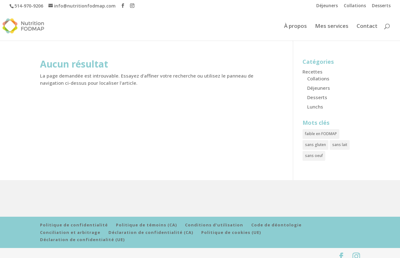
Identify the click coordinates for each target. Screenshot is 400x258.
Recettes (312, 71)
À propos (295, 26)
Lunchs (315, 107)
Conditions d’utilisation (214, 221)
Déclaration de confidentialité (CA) (150, 227)
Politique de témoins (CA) (146, 221)
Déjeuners (327, 5)
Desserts (381, 5)
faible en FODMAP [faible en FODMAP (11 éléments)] (321, 133)
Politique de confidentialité (74, 221)
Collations (355, 5)
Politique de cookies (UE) (231, 227)
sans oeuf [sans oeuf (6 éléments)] (314, 152)
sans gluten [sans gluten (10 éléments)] (315, 142)
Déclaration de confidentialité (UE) (82, 235)
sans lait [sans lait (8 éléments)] (339, 142)
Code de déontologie (276, 221)
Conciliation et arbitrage (70, 227)
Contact (367, 26)
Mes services (331, 26)
